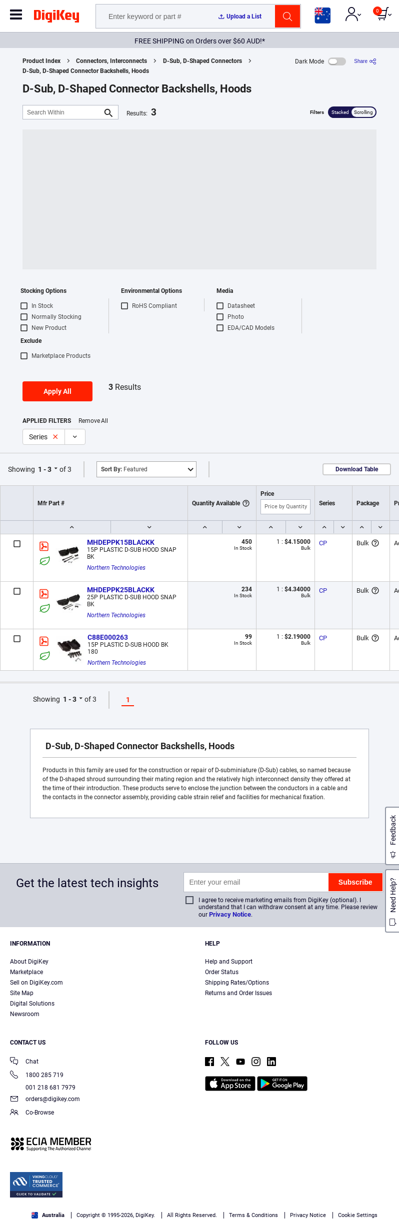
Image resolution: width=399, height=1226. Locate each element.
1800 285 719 (37, 1076)
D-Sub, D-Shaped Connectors (202, 60)
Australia (48, 1215)
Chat (24, 1062)
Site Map (22, 993)
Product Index (41, 60)
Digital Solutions (32, 1003)
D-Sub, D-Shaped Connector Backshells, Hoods (85, 70)
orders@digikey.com (45, 1100)
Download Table (357, 469)
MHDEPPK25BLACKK (120, 590)
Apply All (58, 391)
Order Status (221, 972)
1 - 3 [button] (45, 469)
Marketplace (26, 972)
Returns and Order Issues (238, 993)
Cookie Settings (358, 1215)
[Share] (365, 61)
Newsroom (25, 1014)
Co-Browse (32, 1113)
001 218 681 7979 (43, 1087)
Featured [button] (124, 469)
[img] (56, 18)
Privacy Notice (230, 914)
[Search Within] (62, 112)
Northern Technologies (116, 567)
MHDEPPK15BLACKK (120, 542)
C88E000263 (108, 637)
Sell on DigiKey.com (36, 982)
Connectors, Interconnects (111, 60)
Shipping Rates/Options (237, 982)
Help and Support (228, 961)
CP (323, 543)
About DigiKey (29, 961)
